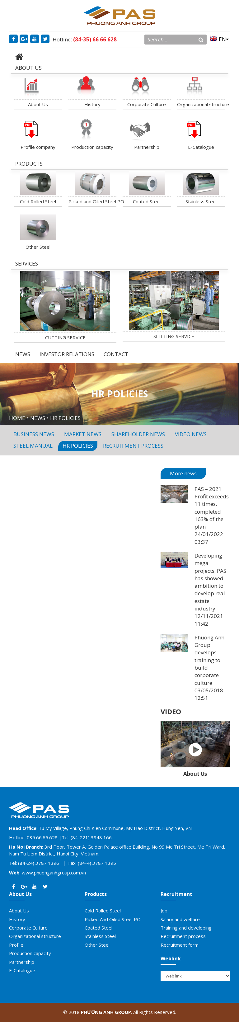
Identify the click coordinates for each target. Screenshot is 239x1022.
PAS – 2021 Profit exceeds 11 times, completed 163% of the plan (211, 507)
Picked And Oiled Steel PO (113, 919)
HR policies (78, 445)
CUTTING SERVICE (65, 337)
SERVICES (26, 263)
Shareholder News (138, 434)
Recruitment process (133, 445)
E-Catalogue (201, 147)
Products (96, 894)
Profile (16, 945)
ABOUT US (28, 67)
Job (164, 910)
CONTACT (116, 354)
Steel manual (33, 445)
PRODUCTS (29, 163)
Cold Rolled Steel (38, 201)
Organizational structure (201, 104)
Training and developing (186, 928)
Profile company (38, 147)
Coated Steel (147, 201)
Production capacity (92, 147)
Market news (82, 434)
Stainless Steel (201, 201)
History (92, 104)
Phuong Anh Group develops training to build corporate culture (209, 660)
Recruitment (176, 894)
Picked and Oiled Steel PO (92, 201)
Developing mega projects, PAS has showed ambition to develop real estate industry (210, 582)
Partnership (146, 147)
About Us (38, 104)
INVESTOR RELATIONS (67, 354)
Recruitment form (180, 945)
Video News (191, 434)
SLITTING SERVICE (173, 336)
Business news (33, 434)
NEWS (22, 354)
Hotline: (85, 39)
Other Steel (38, 247)
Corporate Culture (146, 104)
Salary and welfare (180, 919)
